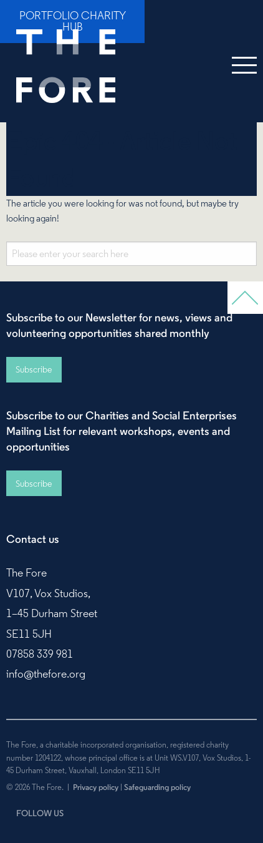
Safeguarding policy (157, 787)
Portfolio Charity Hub (72, 21)
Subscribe (34, 369)
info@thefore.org (45, 674)
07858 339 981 (39, 654)
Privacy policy (95, 787)
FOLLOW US (40, 813)
